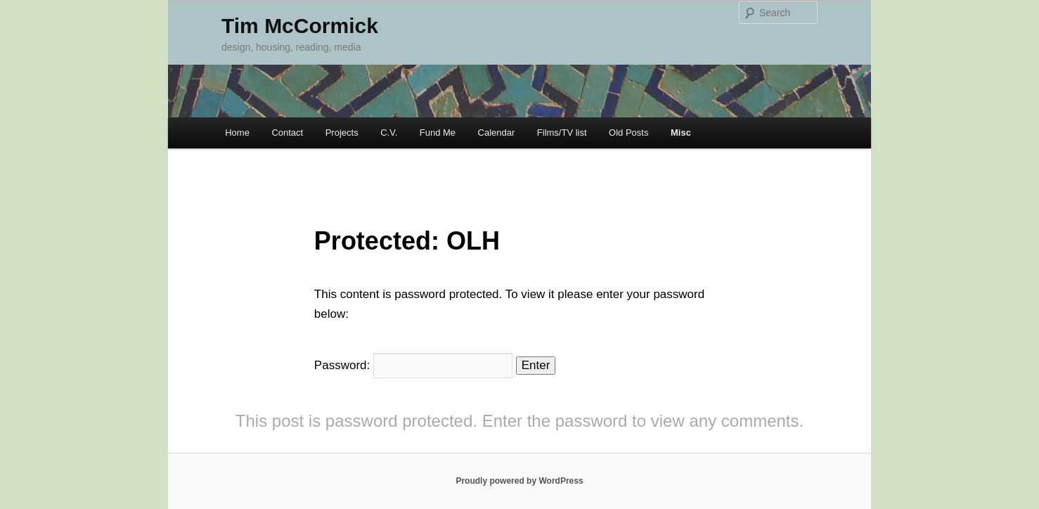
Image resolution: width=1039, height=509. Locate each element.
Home (237, 132)
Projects (342, 132)
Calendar (496, 132)
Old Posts (628, 132)
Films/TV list (562, 132)
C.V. (388, 132)
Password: (413, 365)
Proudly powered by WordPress (519, 481)
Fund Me (438, 132)
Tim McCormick (299, 25)
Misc (681, 132)
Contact (287, 132)
